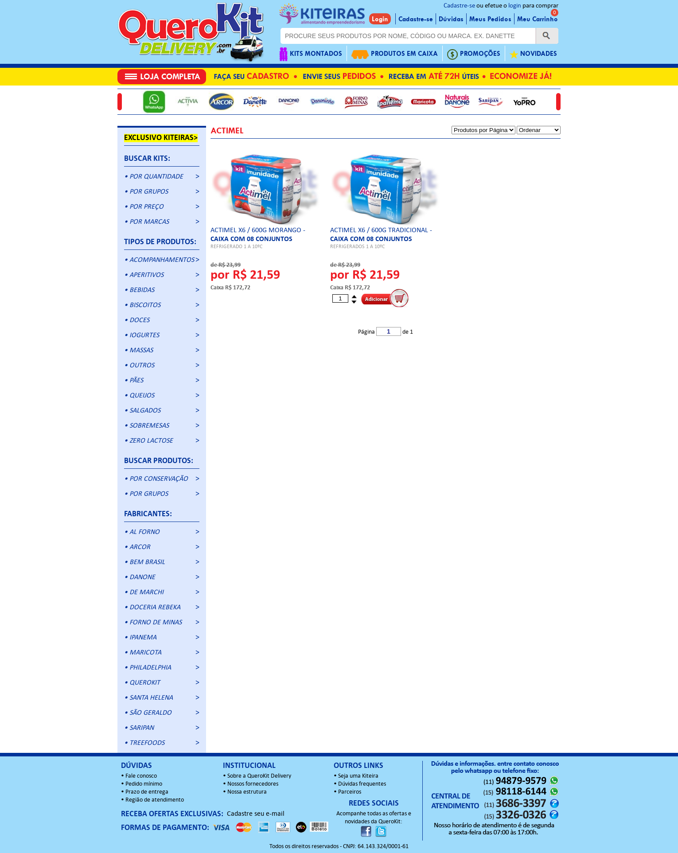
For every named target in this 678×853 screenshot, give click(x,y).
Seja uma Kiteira (358, 776)
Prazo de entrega (146, 792)
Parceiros (349, 792)
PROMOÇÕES (473, 54)
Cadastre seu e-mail (255, 814)
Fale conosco (141, 776)
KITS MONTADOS (310, 54)
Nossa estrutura (247, 792)
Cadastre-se (459, 6)
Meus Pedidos (490, 19)
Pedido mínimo (143, 784)
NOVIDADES (533, 54)
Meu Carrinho (537, 19)
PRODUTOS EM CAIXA (394, 54)
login (514, 6)
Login (380, 19)
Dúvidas (451, 19)
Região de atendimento (154, 800)
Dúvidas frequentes (362, 784)
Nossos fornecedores (252, 784)
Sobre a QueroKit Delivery (259, 776)
